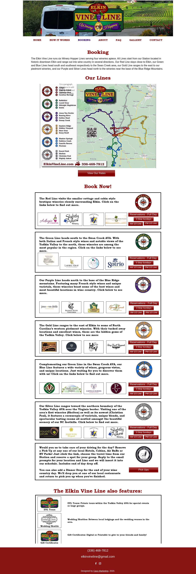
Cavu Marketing (100, 571)
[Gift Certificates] (49, 543)
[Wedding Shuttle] (49, 526)
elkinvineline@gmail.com (98, 556)
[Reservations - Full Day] (143, 215)
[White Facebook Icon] (95, 563)
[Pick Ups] (143, 469)
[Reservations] (135, 224)
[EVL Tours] (49, 509)
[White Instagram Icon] (100, 563)
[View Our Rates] (96, 173)
